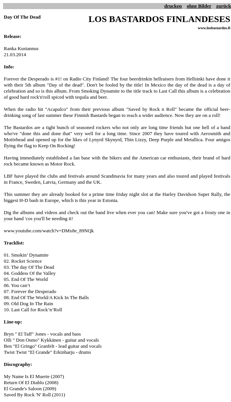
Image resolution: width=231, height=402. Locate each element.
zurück (223, 6)
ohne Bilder (199, 6)
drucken (173, 6)
